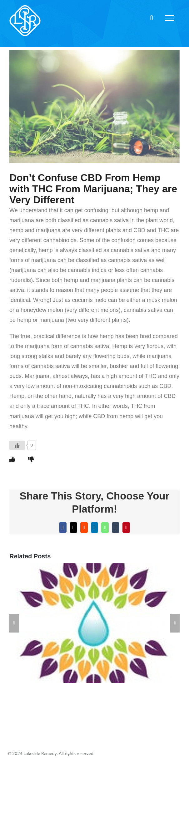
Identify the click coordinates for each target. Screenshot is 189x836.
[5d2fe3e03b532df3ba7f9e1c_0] (94, 106)
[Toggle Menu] (170, 18)
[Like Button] (17, 445)
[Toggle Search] (151, 18)
